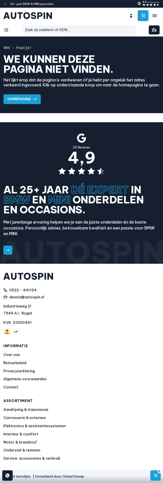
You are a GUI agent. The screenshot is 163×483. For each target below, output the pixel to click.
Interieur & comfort (20, 434)
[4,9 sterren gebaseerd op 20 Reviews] (148, 4)
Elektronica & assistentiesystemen (34, 426)
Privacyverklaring (19, 371)
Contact (11, 387)
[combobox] (79, 30)
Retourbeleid (14, 363)
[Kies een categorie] (6, 30)
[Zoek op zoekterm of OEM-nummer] (79, 29)
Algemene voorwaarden (24, 379)
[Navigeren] (155, 475)
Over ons (11, 354)
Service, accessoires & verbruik (31, 458)
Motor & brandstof (20, 442)
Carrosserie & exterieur (24, 417)
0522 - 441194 (23, 290)
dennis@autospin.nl (26, 297)
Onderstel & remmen (21, 450)
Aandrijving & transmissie (25, 409)
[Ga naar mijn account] (131, 15)
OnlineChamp (73, 476)
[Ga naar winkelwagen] (143, 15)
